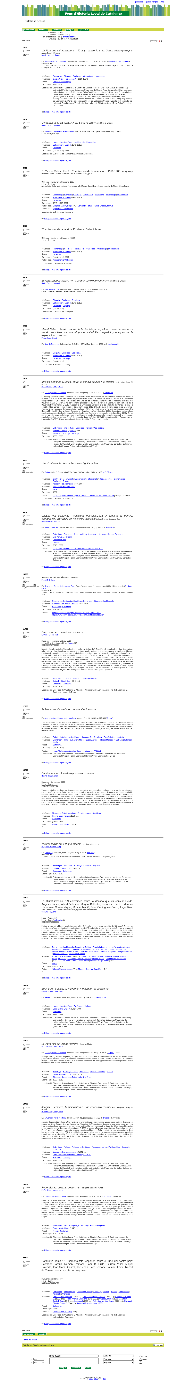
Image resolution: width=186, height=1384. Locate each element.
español (147, 2)
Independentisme (125, 951)
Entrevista (110, 527)
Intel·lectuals (88, 76)
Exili (65, 1225)
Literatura (102, 534)
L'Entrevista (108, 393)
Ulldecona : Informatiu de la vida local (59, 131)
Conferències (119, 479)
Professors (78, 1006)
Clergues (67, 76)
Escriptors (79, 947)
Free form (159, 1345)
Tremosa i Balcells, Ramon (94, 1297)
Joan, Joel (78, 1301)
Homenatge (100, 76)
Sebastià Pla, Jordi (49, 912)
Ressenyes (57, 76)
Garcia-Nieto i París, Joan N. (65, 79)
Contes (110, 534)
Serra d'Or (48, 853)
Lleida (54, 963)
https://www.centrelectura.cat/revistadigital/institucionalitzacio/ (78, 615)
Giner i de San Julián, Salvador (65, 604)
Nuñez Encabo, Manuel (51, 125)
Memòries (57, 678)
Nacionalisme (69, 1292)
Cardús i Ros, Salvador (62, 824)
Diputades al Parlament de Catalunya (87, 949)
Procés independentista (114, 737)
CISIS (91, 1379)
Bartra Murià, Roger (61, 1228)
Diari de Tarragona (52, 289)
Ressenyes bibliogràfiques (119, 61)
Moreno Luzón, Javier (88, 740)
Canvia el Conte (59, 540)
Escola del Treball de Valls (64, 487)
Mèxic (55, 1231)
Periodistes (109, 949)
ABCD (96, 1379)
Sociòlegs (77, 76)
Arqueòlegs (99, 195)
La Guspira (58, 920)
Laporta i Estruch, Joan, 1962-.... (91, 1303)
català (162, 2)
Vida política (98, 428)
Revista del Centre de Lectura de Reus (60, 586)
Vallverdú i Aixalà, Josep (62, 969)
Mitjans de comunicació (62, 951)
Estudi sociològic (69, 813)
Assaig (70, 643)
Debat (55, 737)
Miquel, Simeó (98, 958)
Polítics (88, 947)
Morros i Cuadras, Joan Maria (90, 969)
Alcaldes (126, 947)
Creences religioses (89, 678)
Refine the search (68, 37)
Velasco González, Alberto (92, 956)
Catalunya (66, 433)
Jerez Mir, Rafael (85, 206)
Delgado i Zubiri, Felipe (62, 206)
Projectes (119, 534)
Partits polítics (114, 1147)
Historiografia (86, 737)
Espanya (66, 306)
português (139, 2)
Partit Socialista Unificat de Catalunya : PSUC (72, 1155)
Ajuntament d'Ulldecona (63, 208)
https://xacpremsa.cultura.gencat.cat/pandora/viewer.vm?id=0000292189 (83, 495)
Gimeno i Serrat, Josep (62, 1311)
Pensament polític (108, 951)
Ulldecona (57, 148)
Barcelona (56, 606)
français (155, 2)
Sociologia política (70, 1071)
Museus (84, 951)
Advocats (118, 947)
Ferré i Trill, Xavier (49, 580)
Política (89, 428)
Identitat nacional (60, 954)
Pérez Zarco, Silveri (49, 338)
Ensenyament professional (85, 479)
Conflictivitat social (77, 954)
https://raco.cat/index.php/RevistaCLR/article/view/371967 (76, 613)
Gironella (56, 1077)
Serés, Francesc (59, 958)
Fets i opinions (100, 997)
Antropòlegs (111, 195)
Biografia (68, 195)
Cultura (47, 472)
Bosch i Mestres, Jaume (51, 55)
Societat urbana (84, 813)
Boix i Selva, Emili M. (61, 1009)
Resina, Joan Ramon (50, 776)
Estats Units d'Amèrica (81, 1077)
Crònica (66, 481)
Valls (55, 489)
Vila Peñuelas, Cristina (62, 537)
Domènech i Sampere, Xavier (65, 740)
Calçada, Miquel (106, 1299)
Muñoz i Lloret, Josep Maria (52, 387)
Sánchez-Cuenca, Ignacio (64, 431)
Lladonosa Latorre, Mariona (79, 958)
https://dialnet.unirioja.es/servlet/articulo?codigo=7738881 (77, 751)
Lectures (90, 853)
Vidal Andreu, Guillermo (77, 1299)
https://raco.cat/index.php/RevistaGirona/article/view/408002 (78, 548)
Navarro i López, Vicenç (63, 1074)
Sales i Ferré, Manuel (62, 145)
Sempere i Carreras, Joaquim (65, 1152)
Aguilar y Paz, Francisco (63, 484)
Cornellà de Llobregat (62, 82)
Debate (109, 718)
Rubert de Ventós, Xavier (103, 1301)
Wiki (104, 1379)
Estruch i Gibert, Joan (50, 635)
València (56, 433)
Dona (76, 534)
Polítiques (56, 949)
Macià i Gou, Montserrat (116, 958)
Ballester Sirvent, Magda (115, 956)
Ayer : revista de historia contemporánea (60, 718)
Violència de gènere (88, 534)
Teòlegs (76, 678)
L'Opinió (111, 1053)
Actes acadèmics (105, 479)
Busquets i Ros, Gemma (51, 521)
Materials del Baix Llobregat (55, 61)
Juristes (88, 1006)
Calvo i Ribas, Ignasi (80, 961)
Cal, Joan (66, 961)
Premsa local (121, 949)
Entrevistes (57, 428)
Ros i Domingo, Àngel (99, 961)
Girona (56, 542)
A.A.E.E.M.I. (108, 472)
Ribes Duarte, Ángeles (61, 956)
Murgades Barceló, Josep (51, 847)
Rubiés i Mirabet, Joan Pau (110, 740)
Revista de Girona (52, 527)
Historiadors (91, 142)
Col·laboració (113, 344)
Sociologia (76, 300)
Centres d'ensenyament (63, 479)
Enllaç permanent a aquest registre (57, 112)
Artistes (114, 1292)
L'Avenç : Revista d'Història (55, 393)
